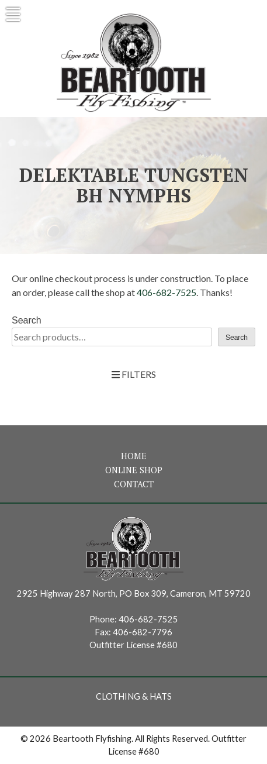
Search (26, 320)
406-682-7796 (142, 632)
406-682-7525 (166, 292)
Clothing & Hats (134, 696)
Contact (134, 484)
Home (134, 456)
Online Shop (133, 470)
